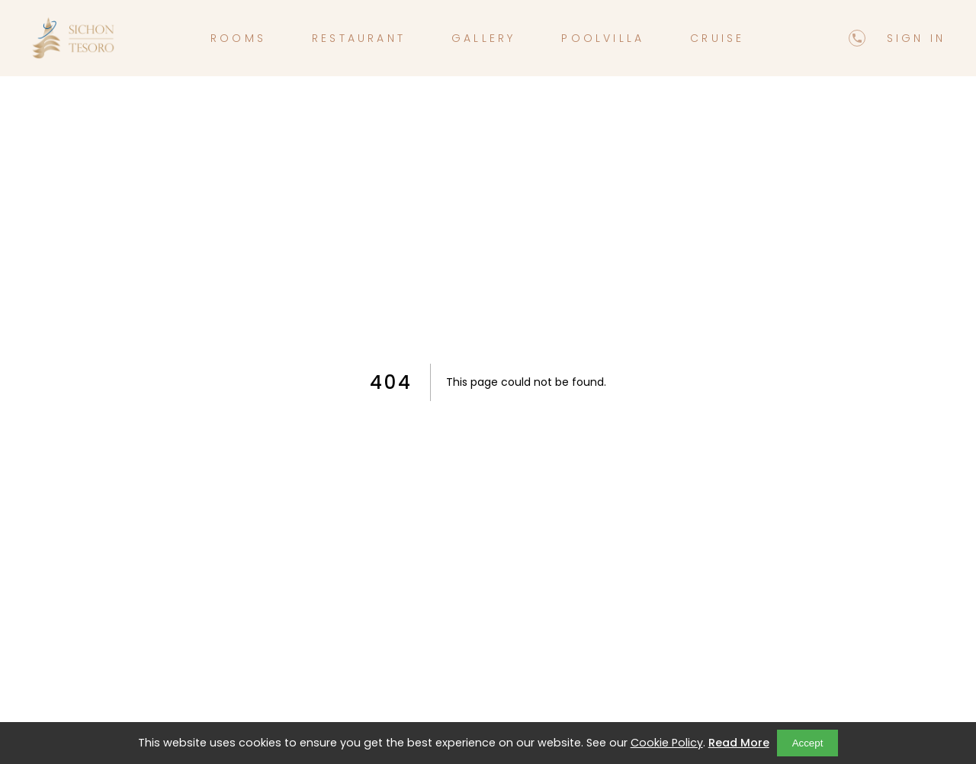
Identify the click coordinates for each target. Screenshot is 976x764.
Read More (738, 742)
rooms (238, 38)
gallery (483, 38)
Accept (808, 743)
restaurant (359, 38)
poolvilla (602, 38)
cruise (717, 38)
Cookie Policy (667, 742)
